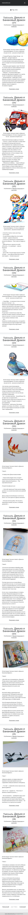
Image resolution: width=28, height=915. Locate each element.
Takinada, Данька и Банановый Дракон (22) (14, 424)
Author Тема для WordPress (10, 913)
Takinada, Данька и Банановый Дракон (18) (14, 817)
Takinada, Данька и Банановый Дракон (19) (14, 732)
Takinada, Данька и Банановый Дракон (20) (14, 631)
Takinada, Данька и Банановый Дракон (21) (14, 518)
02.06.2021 (14, 524)
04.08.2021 (14, 26)
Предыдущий (5, 906)
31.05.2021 (14, 738)
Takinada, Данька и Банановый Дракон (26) (14, 100)
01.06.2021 (14, 637)
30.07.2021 (14, 190)
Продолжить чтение (14, 89)
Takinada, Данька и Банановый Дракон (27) (14, 20)
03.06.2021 (14, 430)
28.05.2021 (14, 823)
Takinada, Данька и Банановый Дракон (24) (14, 270)
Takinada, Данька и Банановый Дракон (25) (14, 184)
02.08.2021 (14, 106)
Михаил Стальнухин (18, 25)
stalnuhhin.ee (6, 3)
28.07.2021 (14, 276)
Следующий (23, 906)
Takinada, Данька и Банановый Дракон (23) (14, 340)
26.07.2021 (14, 346)
